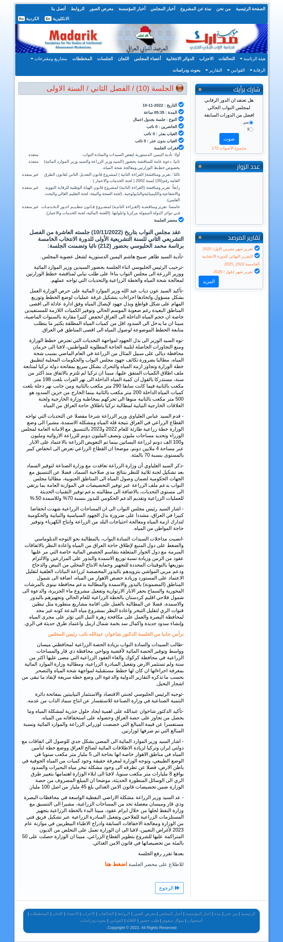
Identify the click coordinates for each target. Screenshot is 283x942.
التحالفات (226, 58)
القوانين (236, 70)
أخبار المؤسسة (132, 8)
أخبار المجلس (162, 8)
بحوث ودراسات (186, 70)
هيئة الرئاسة (253, 58)
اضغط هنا (116, 864)
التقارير (213, 70)
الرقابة (258, 70)
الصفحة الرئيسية (251, 8)
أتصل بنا (58, 8)
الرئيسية (248, 913)
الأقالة (131, 920)
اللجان (123, 58)
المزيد (209, 281)
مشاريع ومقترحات (49, 58)
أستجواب (195, 920)
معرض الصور (101, 8)
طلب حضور (149, 920)
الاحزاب (206, 58)
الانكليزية (57, 18)
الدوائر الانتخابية (180, 58)
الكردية (28, 18)
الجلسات (105, 58)
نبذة (217, 913)
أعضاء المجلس (147, 58)
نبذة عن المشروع (195, 8)
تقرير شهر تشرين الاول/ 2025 (227, 249)
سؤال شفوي (173, 920)
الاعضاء (72, 913)
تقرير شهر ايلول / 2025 (233, 271)
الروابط (77, 8)
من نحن (223, 8)
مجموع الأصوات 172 (229, 148)
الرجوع (169, 888)
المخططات (82, 58)
